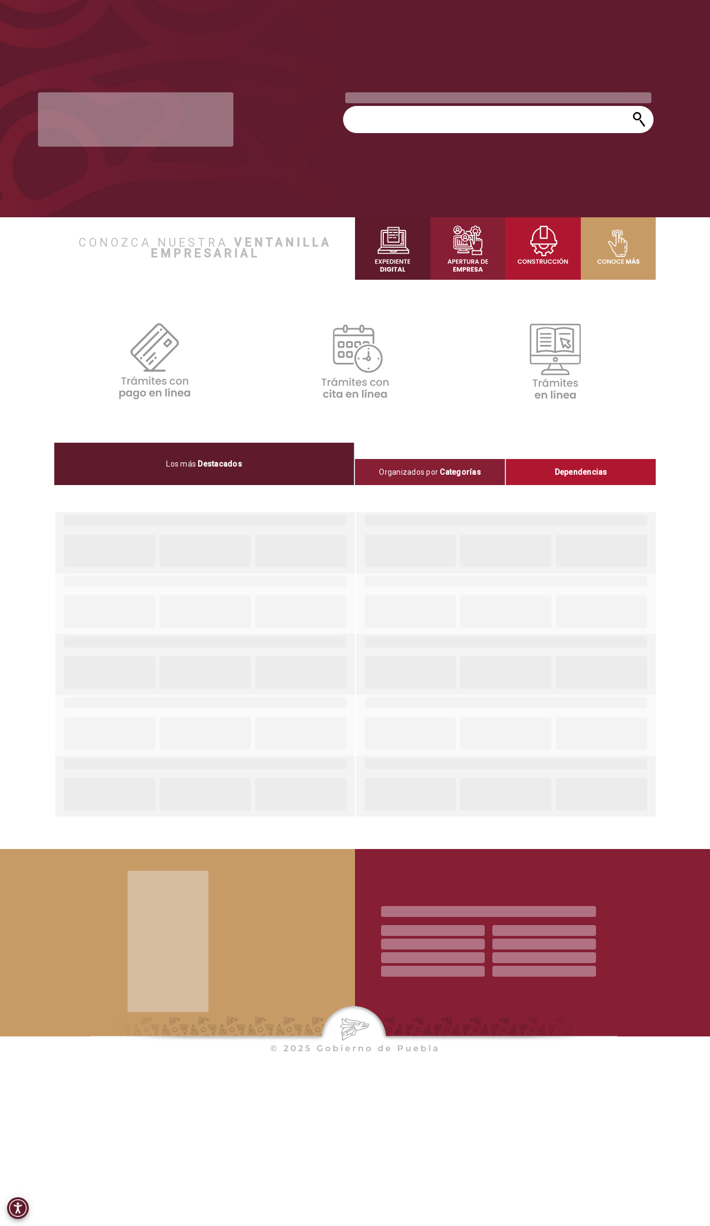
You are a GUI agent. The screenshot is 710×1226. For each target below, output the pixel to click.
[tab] (204, 464)
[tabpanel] (355, 664)
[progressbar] (135, 119)
